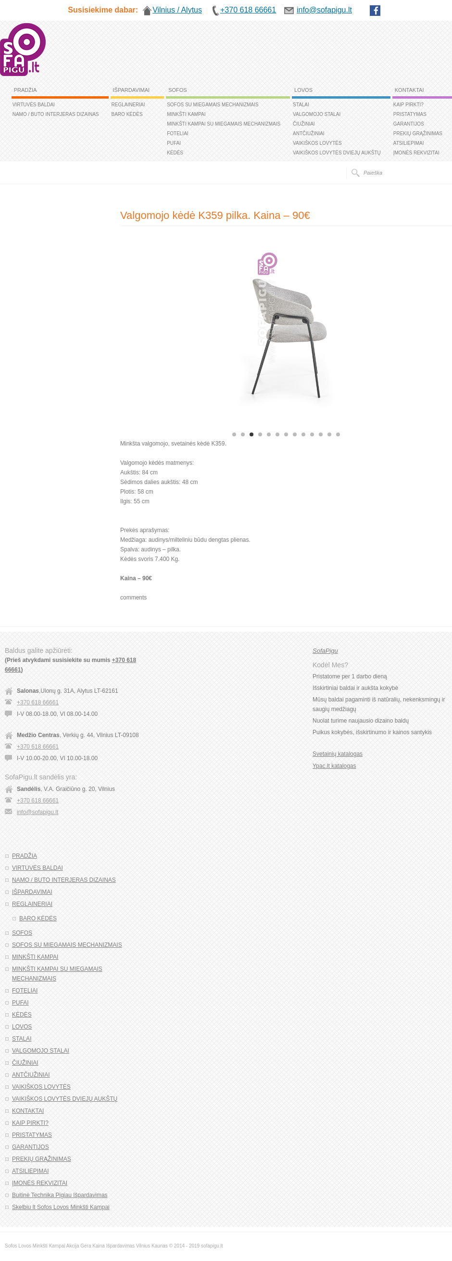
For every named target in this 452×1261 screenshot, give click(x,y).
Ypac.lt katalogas (334, 766)
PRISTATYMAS (410, 114)
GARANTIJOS (408, 124)
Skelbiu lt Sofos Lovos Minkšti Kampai (61, 1207)
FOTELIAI (177, 133)
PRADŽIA (25, 90)
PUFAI (174, 143)
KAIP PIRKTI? (408, 104)
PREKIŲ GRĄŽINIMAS (417, 133)
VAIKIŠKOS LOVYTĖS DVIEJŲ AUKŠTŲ (337, 152)
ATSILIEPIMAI (408, 143)
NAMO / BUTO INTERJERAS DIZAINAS (56, 114)
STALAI (301, 104)
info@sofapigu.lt (37, 812)
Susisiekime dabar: (103, 10)
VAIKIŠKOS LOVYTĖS (317, 143)
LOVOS (303, 90)
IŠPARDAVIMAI (131, 90)
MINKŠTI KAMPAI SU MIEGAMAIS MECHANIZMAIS (223, 124)
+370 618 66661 (38, 702)
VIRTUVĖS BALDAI (34, 104)
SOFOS (177, 90)
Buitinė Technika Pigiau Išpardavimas (60, 1195)
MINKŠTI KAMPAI (186, 114)
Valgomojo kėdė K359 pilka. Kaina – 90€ (215, 215)
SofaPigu (325, 650)
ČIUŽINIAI (304, 124)
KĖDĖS (175, 152)
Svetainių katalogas (338, 754)
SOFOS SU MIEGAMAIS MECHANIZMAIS (213, 104)
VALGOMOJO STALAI (316, 114)
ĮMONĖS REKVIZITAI (416, 152)
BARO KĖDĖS (127, 114)
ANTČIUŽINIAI (309, 133)
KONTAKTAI (409, 90)
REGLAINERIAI (128, 104)
